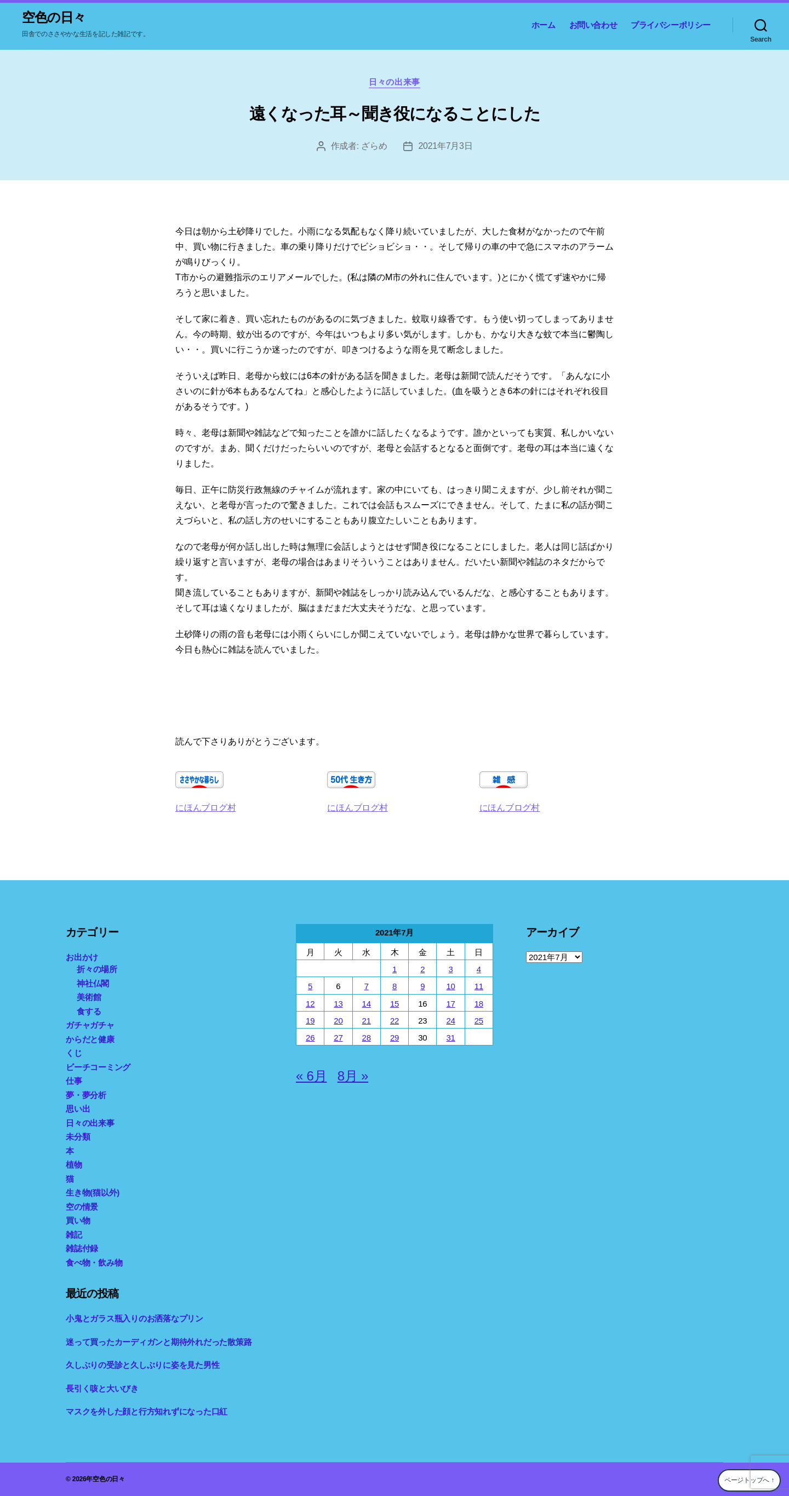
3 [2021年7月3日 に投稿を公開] (450, 969)
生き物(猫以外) (92, 1192)
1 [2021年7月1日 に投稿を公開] (394, 969)
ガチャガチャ (90, 1025)
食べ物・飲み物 (94, 1262)
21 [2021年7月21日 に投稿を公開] (366, 1020)
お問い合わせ (593, 25)
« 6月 (311, 1075)
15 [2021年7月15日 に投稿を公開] (394, 1003)
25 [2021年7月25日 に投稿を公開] (478, 1020)
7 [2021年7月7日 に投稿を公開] (366, 986)
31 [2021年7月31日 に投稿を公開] (450, 1037)
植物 (74, 1164)
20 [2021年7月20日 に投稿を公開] (338, 1020)
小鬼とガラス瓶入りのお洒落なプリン (134, 1318)
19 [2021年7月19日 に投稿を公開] (310, 1020)
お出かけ (82, 957)
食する (89, 1011)
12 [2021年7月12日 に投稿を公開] (310, 1003)
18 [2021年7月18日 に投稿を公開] (478, 1003)
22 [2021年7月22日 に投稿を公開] (394, 1020)
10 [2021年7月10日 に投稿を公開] (450, 986)
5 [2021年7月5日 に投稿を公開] (310, 986)
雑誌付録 (82, 1248)
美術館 (89, 997)
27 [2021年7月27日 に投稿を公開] (338, 1037)
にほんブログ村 (205, 807)
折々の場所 (97, 969)
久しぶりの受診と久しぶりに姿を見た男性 (142, 1365)
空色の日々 (53, 17)
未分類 (78, 1136)
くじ (74, 1053)
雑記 (74, 1234)
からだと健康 (90, 1039)
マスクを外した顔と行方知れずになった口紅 (146, 1411)
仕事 (74, 1080)
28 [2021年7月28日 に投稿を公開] (366, 1037)
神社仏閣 (93, 983)
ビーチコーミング (98, 1067)
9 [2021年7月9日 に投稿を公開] (422, 986)
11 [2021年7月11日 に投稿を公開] (478, 986)
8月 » (353, 1075)
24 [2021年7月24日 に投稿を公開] (450, 1020)
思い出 (78, 1108)
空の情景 (82, 1206)
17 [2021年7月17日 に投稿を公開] (450, 1003)
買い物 (78, 1220)
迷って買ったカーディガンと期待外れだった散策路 (158, 1342)
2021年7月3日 (445, 146)
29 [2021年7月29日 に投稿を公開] (394, 1037)
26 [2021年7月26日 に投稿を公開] (310, 1037)
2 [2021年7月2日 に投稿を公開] (422, 969)
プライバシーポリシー (671, 25)
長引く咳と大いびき (102, 1388)
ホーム (543, 25)
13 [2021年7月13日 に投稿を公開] (338, 1003)
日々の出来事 (394, 81)
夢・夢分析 (86, 1095)
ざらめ (374, 146)
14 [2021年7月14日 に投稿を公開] (366, 1003)
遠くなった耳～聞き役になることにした (394, 114)
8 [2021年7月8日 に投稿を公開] (394, 986)
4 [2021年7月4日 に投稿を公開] (479, 969)
